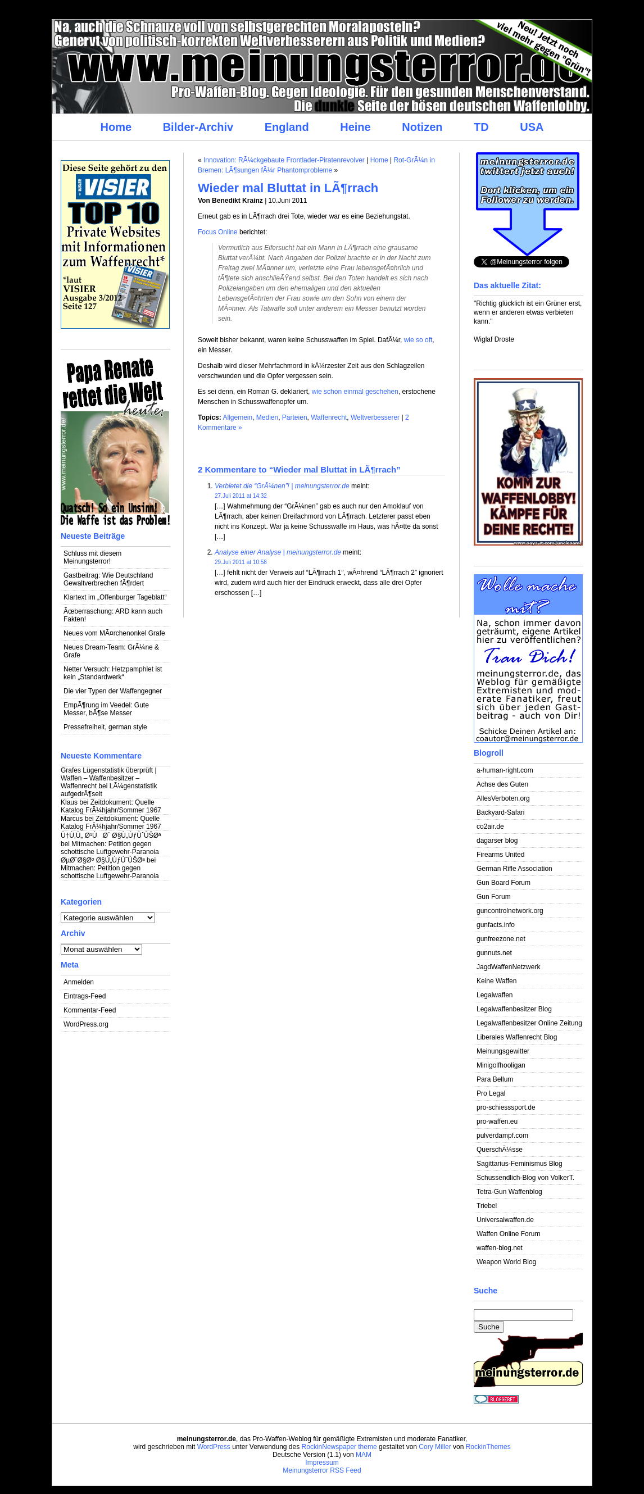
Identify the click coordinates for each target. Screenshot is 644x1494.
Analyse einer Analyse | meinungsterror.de (278, 552)
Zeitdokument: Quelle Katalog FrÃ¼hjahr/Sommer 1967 (111, 806)
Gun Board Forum (503, 883)
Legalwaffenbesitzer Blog (514, 1009)
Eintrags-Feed (85, 996)
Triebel (487, 1206)
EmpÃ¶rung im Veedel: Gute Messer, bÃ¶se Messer (106, 709)
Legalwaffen (495, 995)
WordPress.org (86, 1024)
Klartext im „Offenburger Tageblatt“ (115, 597)
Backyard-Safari (500, 812)
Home (115, 127)
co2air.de (490, 826)
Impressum (321, 1462)
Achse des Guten (502, 784)
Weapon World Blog (506, 1262)
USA (531, 127)
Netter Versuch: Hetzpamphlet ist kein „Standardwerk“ (113, 673)
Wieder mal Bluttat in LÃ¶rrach (288, 188)
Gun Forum (494, 897)
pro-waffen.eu (497, 1121)
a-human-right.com (505, 770)
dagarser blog (497, 840)
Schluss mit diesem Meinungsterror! (92, 557)
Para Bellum (495, 1079)
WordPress (213, 1447)
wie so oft (418, 340)
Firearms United (500, 855)
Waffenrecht (329, 417)
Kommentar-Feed (90, 1010)
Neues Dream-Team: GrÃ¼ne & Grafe (111, 651)
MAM (363, 1455)
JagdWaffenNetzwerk (508, 967)
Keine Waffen (496, 981)
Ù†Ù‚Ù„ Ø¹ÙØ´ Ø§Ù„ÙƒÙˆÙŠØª (111, 835)
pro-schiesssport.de (506, 1107)
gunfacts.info (496, 925)
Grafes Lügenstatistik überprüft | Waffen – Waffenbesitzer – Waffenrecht (109, 778)
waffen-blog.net (500, 1248)
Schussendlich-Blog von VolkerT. (525, 1178)
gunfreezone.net (501, 939)
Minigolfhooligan (501, 1065)
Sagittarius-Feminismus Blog (520, 1164)
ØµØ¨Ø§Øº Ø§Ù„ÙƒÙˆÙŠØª (103, 860)
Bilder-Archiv (198, 127)
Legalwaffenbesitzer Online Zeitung (529, 1023)
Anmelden (79, 982)
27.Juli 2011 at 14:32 (241, 496)
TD (481, 127)
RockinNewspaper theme (339, 1447)
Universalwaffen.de (505, 1220)
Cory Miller (435, 1447)
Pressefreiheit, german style (105, 727)
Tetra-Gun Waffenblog (509, 1192)
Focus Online (218, 232)
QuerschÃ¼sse (500, 1150)
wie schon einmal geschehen (355, 392)
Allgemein (237, 417)
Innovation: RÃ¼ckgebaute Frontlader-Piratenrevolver (284, 160)
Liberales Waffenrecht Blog (517, 1037)
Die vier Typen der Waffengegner (113, 691)
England (287, 127)
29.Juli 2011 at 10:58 (241, 562)
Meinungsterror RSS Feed (322, 1470)
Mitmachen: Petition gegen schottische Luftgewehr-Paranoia (110, 848)
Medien (267, 417)
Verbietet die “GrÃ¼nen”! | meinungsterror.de (282, 486)
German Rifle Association (514, 869)
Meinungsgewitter (503, 1051)
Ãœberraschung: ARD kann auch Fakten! (113, 615)
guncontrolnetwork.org (510, 911)
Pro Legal (491, 1093)
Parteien (294, 417)
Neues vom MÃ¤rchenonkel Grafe (114, 633)
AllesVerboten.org (503, 798)
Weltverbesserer (375, 417)
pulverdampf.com (502, 1135)
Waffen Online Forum (508, 1234)
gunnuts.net (494, 953)
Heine (355, 127)
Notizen (422, 127)
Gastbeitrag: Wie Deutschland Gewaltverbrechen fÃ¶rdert (108, 579)
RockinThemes (488, 1447)
